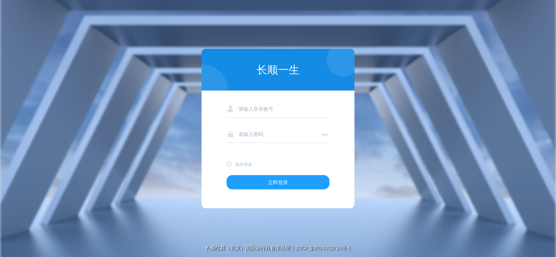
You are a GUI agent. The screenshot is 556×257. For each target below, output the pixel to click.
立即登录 (278, 182)
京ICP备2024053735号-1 (323, 248)
